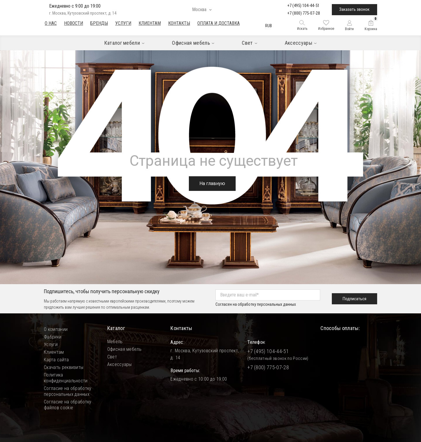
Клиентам (150, 23)
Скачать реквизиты (63, 367)
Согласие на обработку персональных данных (68, 391)
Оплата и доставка (218, 23)
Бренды (99, 23)
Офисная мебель (124, 349)
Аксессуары (119, 364)
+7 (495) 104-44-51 (303, 5)
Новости (73, 23)
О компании (56, 329)
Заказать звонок (354, 9)
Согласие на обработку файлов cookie (68, 404)
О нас (51, 23)
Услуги (123, 23)
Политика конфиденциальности (66, 378)
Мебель (115, 341)
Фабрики (52, 337)
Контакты (179, 23)
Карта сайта (56, 359)
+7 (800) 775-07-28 (303, 13)
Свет (112, 357)
